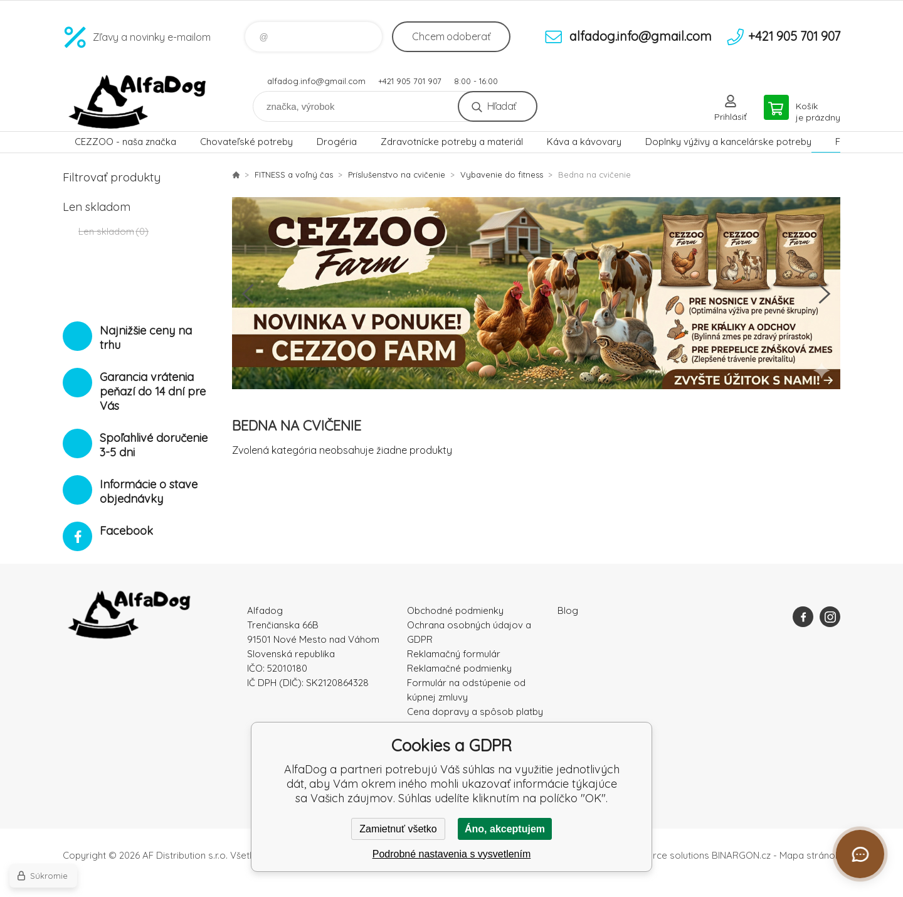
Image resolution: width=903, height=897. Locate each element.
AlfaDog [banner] (138, 102)
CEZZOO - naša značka (125, 142)
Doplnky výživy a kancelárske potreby (728, 142)
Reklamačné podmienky (459, 668)
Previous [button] (247, 293)
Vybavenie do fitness (501, 174)
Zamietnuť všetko (397, 829)
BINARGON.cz (741, 855)
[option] (536, 293)
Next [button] (824, 293)
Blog (567, 610)
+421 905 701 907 (409, 81)
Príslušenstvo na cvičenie (396, 174)
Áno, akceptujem (505, 829)
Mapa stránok (809, 855)
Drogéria (337, 142)
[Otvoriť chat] (860, 854)
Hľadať (501, 106)
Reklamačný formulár (453, 654)
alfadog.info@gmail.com (316, 81)
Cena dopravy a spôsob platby (475, 711)
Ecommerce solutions (662, 855)
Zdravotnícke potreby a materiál (452, 142)
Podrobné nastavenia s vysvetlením (451, 854)
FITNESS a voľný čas (294, 174)
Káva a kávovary (584, 142)
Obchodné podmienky (455, 610)
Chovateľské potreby (246, 142)
